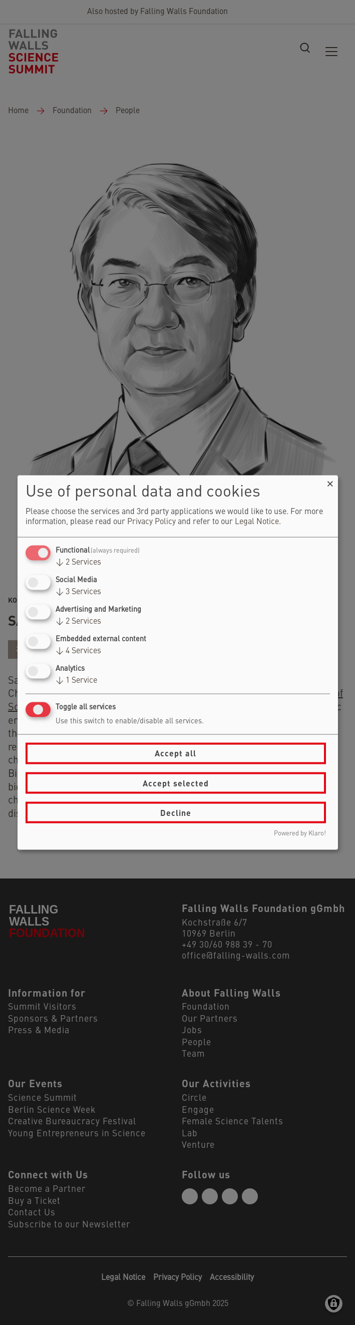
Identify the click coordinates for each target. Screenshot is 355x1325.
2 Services (78, 562)
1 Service (76, 681)
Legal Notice (257, 522)
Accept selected (176, 782)
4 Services (78, 651)
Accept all (175, 753)
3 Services (78, 592)
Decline (175, 812)
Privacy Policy (151, 522)
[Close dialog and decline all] (330, 481)
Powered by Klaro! (300, 833)
